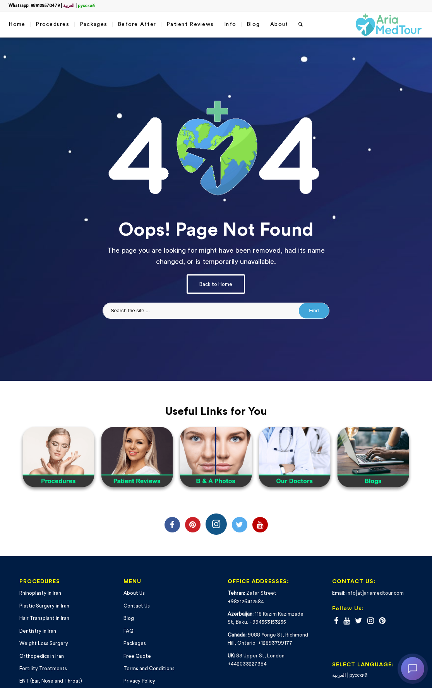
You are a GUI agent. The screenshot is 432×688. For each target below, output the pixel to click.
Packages (134, 643)
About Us (134, 593)
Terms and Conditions (149, 668)
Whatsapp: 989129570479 (34, 5)
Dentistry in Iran (37, 630)
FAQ (128, 630)
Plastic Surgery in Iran (44, 605)
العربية (68, 5)
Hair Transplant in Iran (44, 618)
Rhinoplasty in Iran (40, 593)
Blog (128, 618)
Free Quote (137, 656)
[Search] (300, 24)
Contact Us (136, 605)
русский (86, 5)
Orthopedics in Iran (41, 656)
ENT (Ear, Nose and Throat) (50, 680)
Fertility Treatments (43, 668)
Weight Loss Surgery (43, 643)
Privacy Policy (139, 680)
